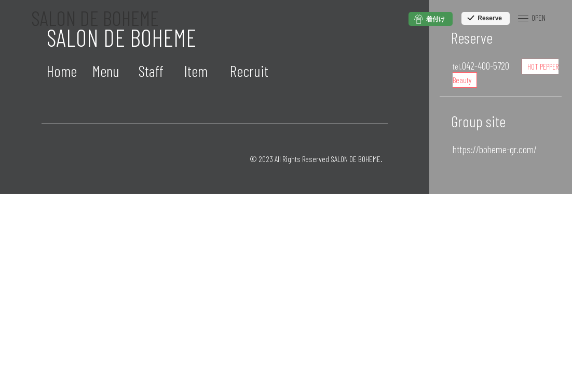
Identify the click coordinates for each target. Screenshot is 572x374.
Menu (105, 70)
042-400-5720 (481, 65)
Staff (151, 70)
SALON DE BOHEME (95, 17)
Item (196, 70)
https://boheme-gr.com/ (495, 149)
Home (62, 70)
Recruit (249, 70)
